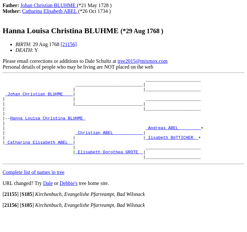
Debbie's (69, 199)
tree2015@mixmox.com (143, 61)
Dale (48, 199)
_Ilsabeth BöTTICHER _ (172, 150)
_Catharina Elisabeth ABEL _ (39, 156)
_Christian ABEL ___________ (109, 144)
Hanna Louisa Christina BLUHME (47, 127)
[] (11, 210)
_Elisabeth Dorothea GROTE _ (109, 167)
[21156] (68, 44)
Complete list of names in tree (33, 188)
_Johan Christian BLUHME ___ (39, 98)
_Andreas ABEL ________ (173, 138)
